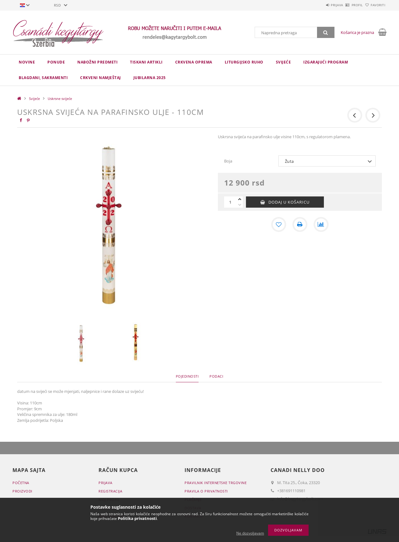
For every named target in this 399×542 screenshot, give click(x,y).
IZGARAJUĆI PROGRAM (325, 62)
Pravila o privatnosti (206, 491)
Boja (228, 161)
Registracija (110, 491)
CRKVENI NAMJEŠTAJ (100, 77)
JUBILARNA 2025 (149, 77)
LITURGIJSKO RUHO (244, 62)
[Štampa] (299, 224)
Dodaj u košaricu (289, 202)
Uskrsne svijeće (60, 98)
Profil (347, 5)
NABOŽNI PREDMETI (97, 62)
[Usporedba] (321, 224)
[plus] (240, 199)
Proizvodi (22, 491)
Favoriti (374, 5)
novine (27, 62)
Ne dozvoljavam (250, 533)
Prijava (320, 5)
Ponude (56, 62)
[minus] (240, 205)
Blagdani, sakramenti (43, 77)
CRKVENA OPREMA (193, 62)
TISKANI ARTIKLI (146, 62)
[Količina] (230, 202)
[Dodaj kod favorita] (278, 224)
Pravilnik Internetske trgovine (216, 482)
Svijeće (283, 62)
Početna (20, 482)
